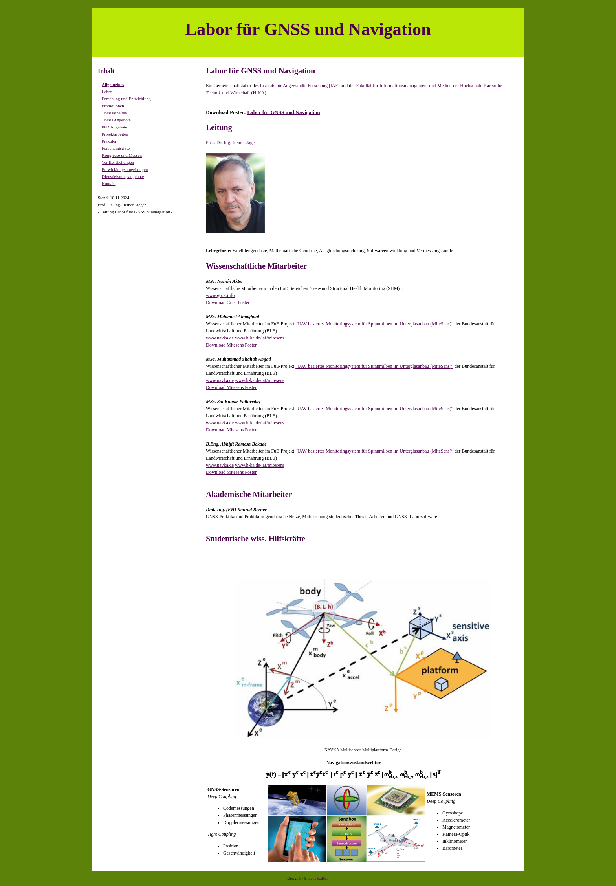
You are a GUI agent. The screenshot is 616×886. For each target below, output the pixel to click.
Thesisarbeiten (114, 112)
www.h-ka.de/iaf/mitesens (259, 338)
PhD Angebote (114, 127)
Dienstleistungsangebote (123, 176)
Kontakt (109, 183)
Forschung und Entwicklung (126, 98)
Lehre (107, 91)
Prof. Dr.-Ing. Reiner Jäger (231, 142)
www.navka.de (220, 338)
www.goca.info (220, 295)
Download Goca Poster (227, 302)
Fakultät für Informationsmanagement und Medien (404, 85)
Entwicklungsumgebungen (125, 169)
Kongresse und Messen (122, 155)
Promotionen (113, 105)
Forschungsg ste (116, 148)
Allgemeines (113, 84)
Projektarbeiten (115, 134)
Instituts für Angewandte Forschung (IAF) (300, 85)
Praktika (109, 141)
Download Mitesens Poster (231, 345)
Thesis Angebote (116, 119)
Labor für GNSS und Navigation (283, 112)
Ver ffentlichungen (118, 162)
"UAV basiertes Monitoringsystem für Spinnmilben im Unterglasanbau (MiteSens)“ (374, 324)
